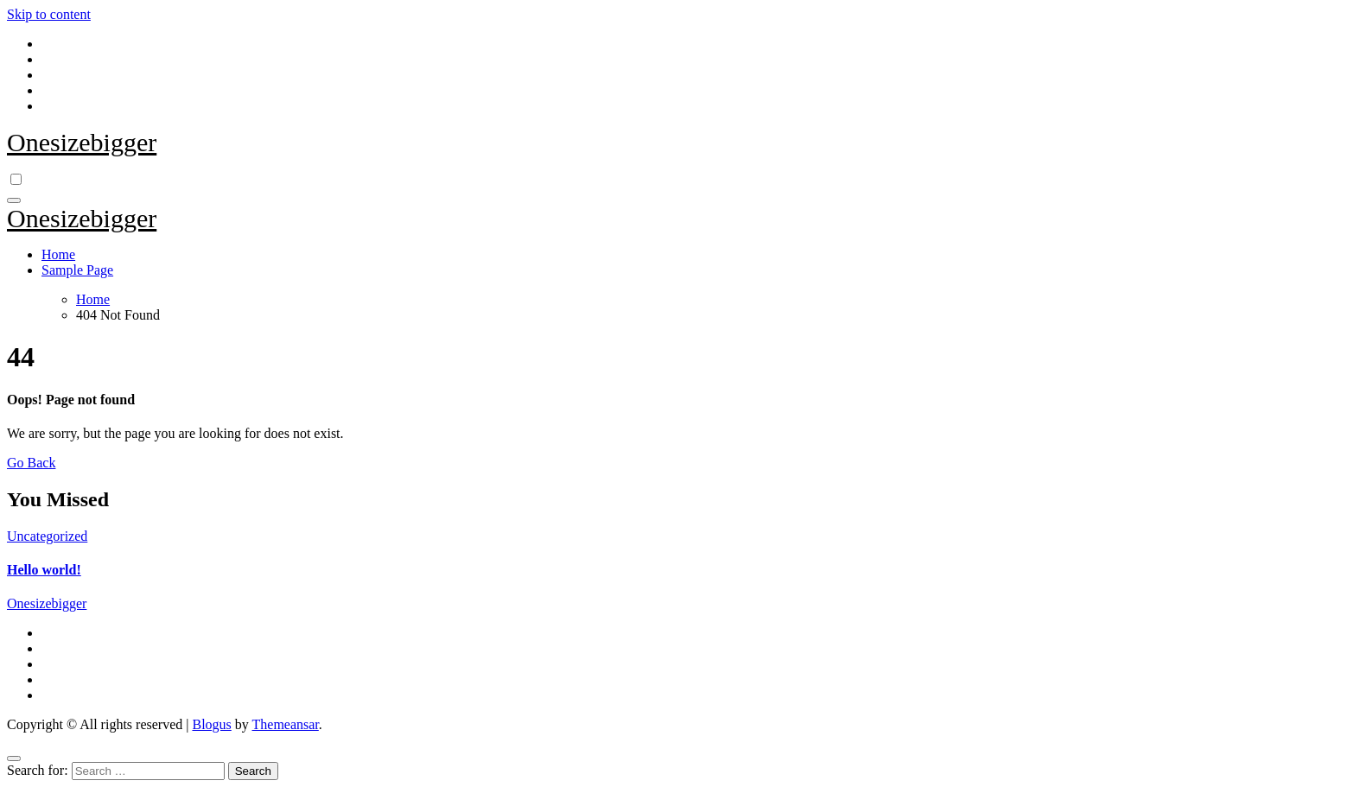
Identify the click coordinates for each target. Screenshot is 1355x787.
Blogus (211, 724)
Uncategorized (47, 536)
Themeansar (285, 724)
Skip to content (49, 14)
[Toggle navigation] (14, 200)
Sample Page (77, 270)
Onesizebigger (81, 142)
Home (58, 254)
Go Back (31, 462)
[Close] (14, 758)
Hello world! (44, 569)
